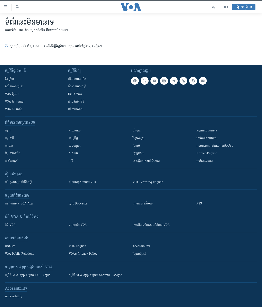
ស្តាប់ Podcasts (78, 204)
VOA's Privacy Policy (83, 254)
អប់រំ (71, 161)
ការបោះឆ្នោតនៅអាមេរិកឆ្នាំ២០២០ (214, 146)
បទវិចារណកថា (204, 161)
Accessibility (141, 246)
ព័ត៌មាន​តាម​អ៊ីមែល (143, 204)
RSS (199, 204)
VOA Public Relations (19, 254)
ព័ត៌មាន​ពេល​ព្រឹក (77, 79)
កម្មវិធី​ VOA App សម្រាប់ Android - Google (95, 275)
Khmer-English (206, 153)
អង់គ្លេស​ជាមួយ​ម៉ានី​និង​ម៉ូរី (18, 182)
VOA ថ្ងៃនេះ (12, 94)
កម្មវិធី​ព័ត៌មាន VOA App (19, 204)
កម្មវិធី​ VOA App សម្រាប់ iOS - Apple (27, 275)
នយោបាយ (75, 131)
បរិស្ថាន (137, 131)
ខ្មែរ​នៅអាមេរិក (12, 153)
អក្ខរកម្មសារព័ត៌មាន (206, 131)
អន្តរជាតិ (9, 138)
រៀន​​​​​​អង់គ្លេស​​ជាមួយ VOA (83, 182)
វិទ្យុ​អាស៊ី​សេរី (139, 254)
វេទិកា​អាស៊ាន (75, 109)
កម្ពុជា (8, 131)
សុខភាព (73, 153)
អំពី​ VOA (10, 225)
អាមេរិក (9, 146)
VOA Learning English (148, 182)
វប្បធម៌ (136, 146)
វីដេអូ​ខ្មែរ (9, 79)
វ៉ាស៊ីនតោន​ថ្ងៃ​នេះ (14, 86)
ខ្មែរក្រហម (138, 153)
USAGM (10, 246)
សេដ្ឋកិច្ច (73, 138)
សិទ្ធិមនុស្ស (75, 146)
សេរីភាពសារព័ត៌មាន (207, 138)
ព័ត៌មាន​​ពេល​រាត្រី (77, 86)
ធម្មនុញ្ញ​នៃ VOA (78, 225)
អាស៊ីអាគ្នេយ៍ (12, 161)
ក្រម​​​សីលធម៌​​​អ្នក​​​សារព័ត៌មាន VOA (151, 225)
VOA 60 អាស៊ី (13, 109)
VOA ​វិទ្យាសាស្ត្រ (14, 102)
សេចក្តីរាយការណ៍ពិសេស (146, 161)
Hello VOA (75, 94)
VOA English (77, 246)
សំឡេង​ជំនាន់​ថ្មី (76, 102)
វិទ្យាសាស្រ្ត (138, 138)
